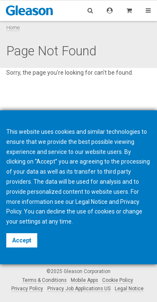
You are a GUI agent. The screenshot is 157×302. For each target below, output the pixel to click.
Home (13, 27)
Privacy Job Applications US (79, 289)
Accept (21, 240)
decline (55, 211)
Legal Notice (129, 289)
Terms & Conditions (44, 280)
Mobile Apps (84, 280)
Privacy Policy (27, 289)
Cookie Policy (117, 280)
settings (30, 221)
